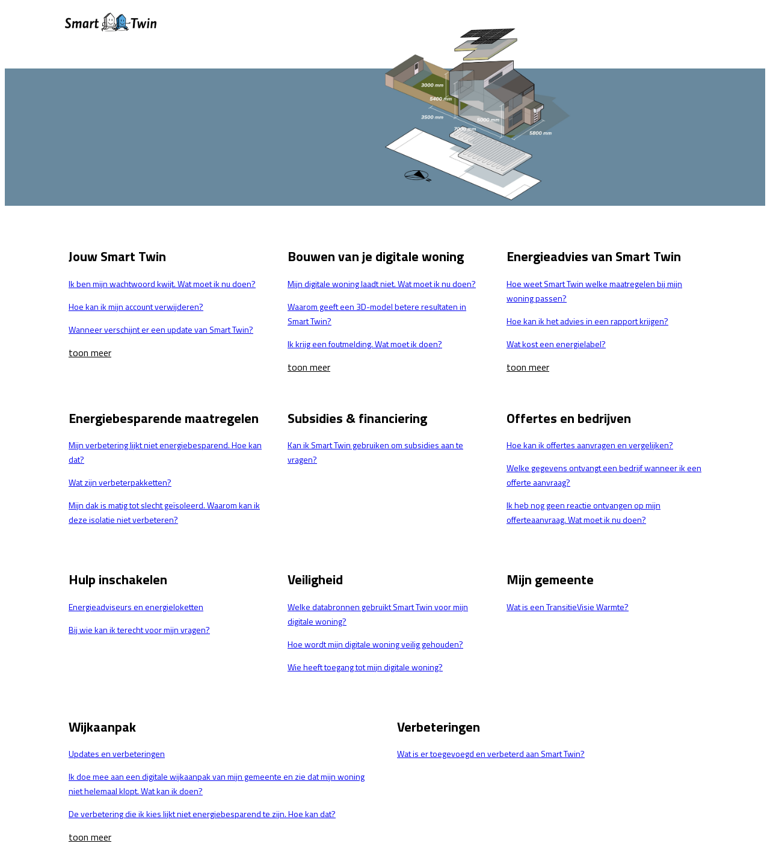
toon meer (90, 352)
